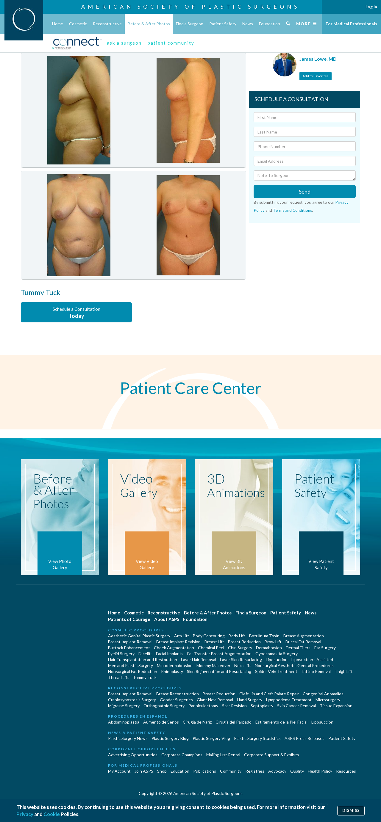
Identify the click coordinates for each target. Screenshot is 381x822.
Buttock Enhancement (129, 647)
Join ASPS (144, 771)
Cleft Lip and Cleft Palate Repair (269, 693)
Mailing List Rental (223, 754)
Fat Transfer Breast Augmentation (219, 653)
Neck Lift (242, 665)
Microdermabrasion (175, 665)
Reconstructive (107, 23)
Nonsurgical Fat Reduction (132, 671)
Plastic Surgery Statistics (257, 738)
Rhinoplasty (172, 671)
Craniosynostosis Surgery (132, 699)
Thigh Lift (344, 671)
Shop (162, 771)
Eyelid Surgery (121, 653)
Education (180, 771)
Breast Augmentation (303, 635)
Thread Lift (118, 677)
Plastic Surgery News (128, 738)
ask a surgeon (124, 43)
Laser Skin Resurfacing (241, 659)
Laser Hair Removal (198, 659)
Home (57, 23)
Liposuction (277, 659)
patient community (171, 43)
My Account (119, 771)
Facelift (145, 653)
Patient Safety (222, 23)
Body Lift (237, 635)
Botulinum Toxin (264, 635)
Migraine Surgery (124, 705)
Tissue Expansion (336, 705)
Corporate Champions (181, 754)
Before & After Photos (149, 23)
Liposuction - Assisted (312, 659)
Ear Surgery (325, 647)
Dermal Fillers (298, 647)
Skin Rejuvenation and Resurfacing (219, 671)
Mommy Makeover (213, 665)
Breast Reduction (244, 641)
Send (304, 191)
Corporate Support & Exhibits (271, 754)
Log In (371, 6)
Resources (346, 771)
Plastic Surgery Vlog (211, 738)
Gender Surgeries (176, 699)
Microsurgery (328, 699)
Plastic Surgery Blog (170, 738)
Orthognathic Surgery (164, 705)
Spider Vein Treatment (276, 671)
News (247, 23)
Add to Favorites (315, 76)
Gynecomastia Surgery (276, 653)
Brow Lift (273, 641)
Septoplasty (262, 705)
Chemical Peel (211, 647)
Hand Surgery (249, 699)
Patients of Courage (129, 619)
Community (230, 771)
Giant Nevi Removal (215, 699)
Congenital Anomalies (323, 693)
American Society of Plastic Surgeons (190, 6)
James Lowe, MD (318, 59)
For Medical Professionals (351, 23)
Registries (254, 771)
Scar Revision (234, 705)
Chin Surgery (240, 647)
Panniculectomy (203, 705)
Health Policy (320, 771)
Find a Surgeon (189, 23)
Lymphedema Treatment (289, 699)
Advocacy (277, 771)
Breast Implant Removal (130, 641)
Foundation (269, 23)
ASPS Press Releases (304, 738)
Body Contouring (209, 635)
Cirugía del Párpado (234, 721)
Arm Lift (181, 635)
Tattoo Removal (316, 671)
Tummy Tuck (145, 677)
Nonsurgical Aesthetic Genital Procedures (294, 665)
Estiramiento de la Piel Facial (281, 721)
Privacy (24, 814)
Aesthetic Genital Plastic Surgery (139, 635)
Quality (297, 771)
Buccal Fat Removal (303, 641)
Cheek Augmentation (174, 647)
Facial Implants (169, 653)
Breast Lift (214, 641)
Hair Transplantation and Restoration (142, 659)
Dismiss (351, 810)
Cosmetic (78, 23)
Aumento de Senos (161, 721)
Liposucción (322, 721)
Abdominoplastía (123, 721)
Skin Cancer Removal (296, 705)
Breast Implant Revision (178, 641)
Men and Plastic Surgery (130, 665)
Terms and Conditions (292, 210)
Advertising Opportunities (132, 754)
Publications (204, 771)
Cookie (51, 814)
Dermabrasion (269, 647)
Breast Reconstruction (177, 693)
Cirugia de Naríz (197, 721)
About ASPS (166, 619)
